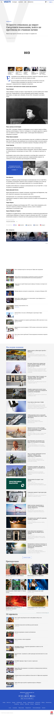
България (20, 1)
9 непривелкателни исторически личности (14, 166)
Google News (29, 225)
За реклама (15, 707)
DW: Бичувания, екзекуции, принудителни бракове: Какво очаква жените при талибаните (42, 238)
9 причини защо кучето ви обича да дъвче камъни (26, 625)
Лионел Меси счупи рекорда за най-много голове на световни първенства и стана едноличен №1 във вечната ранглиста (29, 277)
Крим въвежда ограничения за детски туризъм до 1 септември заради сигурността (36, 506)
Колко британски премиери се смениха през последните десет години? (36, 532)
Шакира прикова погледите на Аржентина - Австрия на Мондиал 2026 (31, 291)
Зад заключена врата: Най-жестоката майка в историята (32, 239)
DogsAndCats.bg (31, 702)
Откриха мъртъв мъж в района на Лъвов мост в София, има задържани (31, 675)
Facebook (35, 225)
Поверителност (28, 707)
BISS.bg (43, 702)
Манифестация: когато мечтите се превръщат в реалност (14, 608)
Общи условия (21, 707)
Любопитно (30, 1)
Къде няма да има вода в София (36, 402)
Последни (14, 1)
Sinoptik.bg (16, 704)
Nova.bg (24, 702)
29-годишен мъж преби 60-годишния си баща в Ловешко (37, 518)
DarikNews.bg (19, 702)
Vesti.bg (7, 2)
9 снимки (14, 169)
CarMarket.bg (37, 702)
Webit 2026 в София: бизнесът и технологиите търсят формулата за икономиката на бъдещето (30, 299)
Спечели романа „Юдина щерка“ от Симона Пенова (16, 591)
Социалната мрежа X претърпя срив (37, 492)
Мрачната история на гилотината (21, 240)
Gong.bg (13, 702)
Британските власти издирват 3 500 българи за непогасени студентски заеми (31, 328)
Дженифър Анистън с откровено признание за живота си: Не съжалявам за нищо (29, 647)
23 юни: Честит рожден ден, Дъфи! (35, 591)
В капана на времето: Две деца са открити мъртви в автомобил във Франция (36, 468)
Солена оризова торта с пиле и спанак (36, 607)
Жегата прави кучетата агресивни (36, 575)
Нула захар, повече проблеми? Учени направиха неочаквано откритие (31, 334)
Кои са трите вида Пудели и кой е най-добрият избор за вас (28, 617)
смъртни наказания (11, 221)
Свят (25, 1)
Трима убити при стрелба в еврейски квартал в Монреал (28, 682)
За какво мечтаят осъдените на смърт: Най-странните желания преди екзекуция (11, 238)
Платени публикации (36, 707)
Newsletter (21, 225)
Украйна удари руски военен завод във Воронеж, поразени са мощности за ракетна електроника (37, 390)
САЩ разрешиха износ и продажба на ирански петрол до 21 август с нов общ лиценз (37, 416)
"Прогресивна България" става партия (35, 480)
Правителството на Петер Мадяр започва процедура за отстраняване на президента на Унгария (37, 429)
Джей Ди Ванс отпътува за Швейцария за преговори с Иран (28, 312)
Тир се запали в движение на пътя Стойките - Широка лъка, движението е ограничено (37, 455)
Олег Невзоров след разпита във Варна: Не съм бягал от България (36, 441)
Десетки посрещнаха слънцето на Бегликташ (25, 632)
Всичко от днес (27, 557)
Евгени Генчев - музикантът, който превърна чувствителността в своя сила (31, 654)
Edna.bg (31, 704)
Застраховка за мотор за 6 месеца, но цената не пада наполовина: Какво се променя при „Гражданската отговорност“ (37, 545)
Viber (15, 225)
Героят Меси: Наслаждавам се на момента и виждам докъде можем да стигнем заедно (31, 669)
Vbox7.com (9, 702)
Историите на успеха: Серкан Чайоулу (15, 575)
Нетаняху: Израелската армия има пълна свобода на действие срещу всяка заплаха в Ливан (36, 365)
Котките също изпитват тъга (21, 305)
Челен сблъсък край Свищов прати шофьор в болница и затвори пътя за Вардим (31, 284)
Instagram (42, 225)
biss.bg (16, 300)
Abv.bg (4, 702)
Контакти (43, 707)
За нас (10, 707)
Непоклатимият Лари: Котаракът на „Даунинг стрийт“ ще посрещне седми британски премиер (37, 378)
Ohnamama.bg (48, 702)
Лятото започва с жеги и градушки (23, 639)
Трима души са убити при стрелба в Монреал (37, 351)
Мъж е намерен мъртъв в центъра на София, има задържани (29, 269)
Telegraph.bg (37, 704)
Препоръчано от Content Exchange (42, 612)
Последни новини (14, 347)
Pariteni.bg (27, 704)
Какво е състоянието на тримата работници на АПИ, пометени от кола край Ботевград (31, 320)
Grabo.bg (21, 704)
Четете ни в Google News (27, 698)
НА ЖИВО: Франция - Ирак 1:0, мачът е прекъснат (26, 661)
